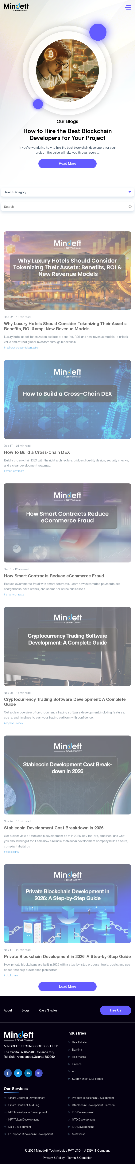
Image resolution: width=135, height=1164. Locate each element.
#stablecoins (11, 859)
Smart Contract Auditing (23, 1105)
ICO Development (83, 1126)
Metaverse (78, 1134)
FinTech (77, 1064)
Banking (77, 1049)
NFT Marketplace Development (27, 1112)
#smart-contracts (14, 479)
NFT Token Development (23, 1119)
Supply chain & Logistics (87, 1078)
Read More (67, 163)
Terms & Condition (79, 1157)
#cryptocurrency (13, 731)
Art (74, 1071)
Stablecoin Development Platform (93, 1105)
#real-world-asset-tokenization (21, 355)
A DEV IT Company (97, 1150)
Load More (67, 986)
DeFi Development (19, 1126)
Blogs (25, 1010)
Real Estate (79, 1042)
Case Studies (48, 1010)
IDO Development (83, 1112)
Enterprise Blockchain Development (30, 1134)
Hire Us (115, 1010)
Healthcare (79, 1056)
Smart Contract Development (26, 1097)
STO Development (83, 1119)
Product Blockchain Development (93, 1097)
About (8, 1010)
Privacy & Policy (54, 1157)
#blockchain (11, 983)
